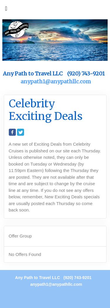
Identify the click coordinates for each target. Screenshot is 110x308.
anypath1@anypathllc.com (56, 81)
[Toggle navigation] (6, 10)
